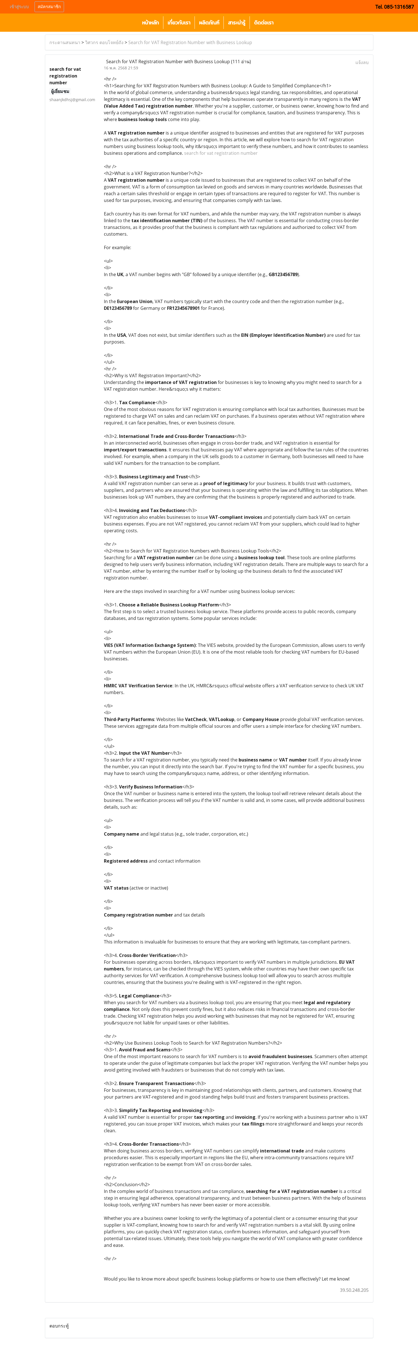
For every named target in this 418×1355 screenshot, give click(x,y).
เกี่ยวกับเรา (179, 23)
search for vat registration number (221, 153)
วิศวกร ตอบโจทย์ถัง (104, 42)
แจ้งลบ (362, 62)
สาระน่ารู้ (236, 23)
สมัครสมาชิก (49, 6)
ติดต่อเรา (263, 23)
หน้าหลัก (150, 23)
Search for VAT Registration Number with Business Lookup (190, 42)
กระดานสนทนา (64, 42)
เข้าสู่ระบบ (19, 6)
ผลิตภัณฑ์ (209, 23)
